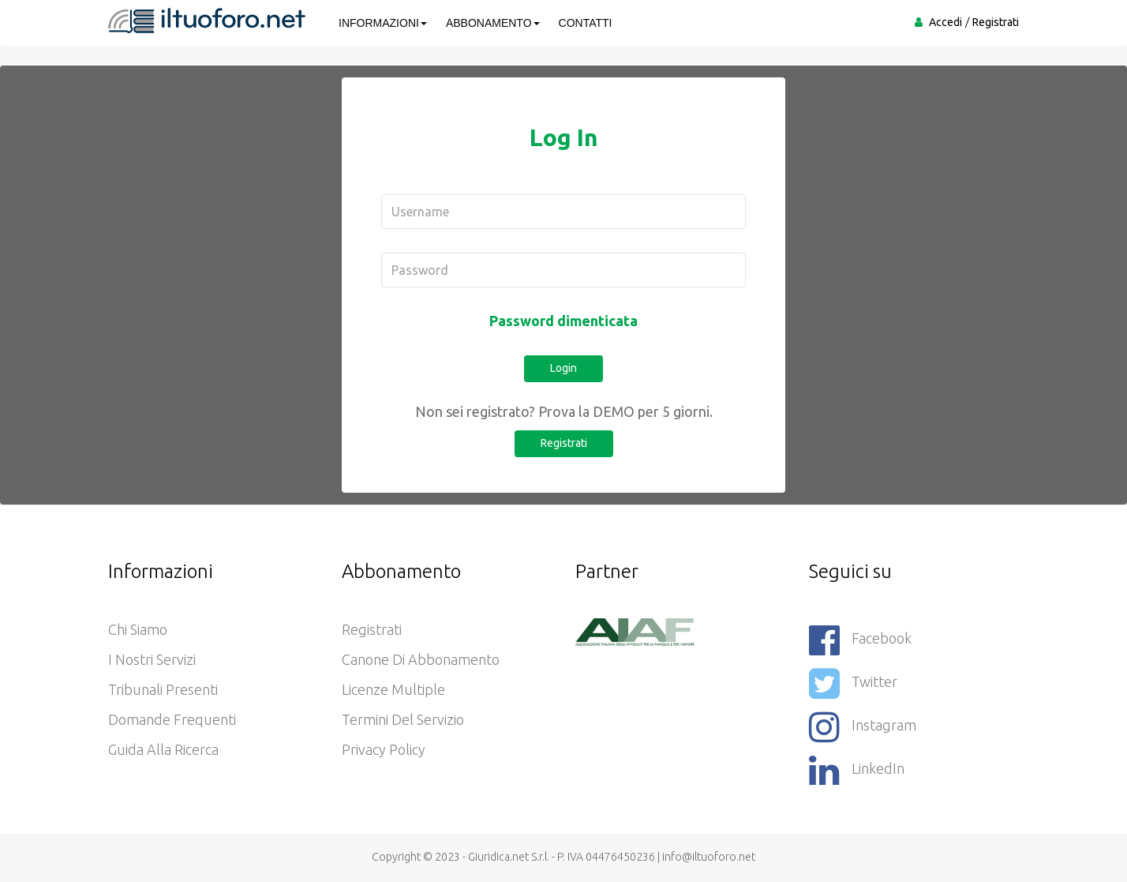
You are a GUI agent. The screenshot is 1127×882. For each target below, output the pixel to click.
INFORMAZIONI (383, 23)
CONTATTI (585, 23)
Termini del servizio (403, 719)
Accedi (945, 22)
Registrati (995, 22)
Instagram (862, 727)
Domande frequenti (172, 719)
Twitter (853, 683)
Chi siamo (137, 629)
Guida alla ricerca (163, 749)
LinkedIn (856, 770)
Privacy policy (383, 749)
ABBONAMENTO (493, 23)
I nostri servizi (152, 659)
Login (563, 368)
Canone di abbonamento (421, 659)
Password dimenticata (563, 320)
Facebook (860, 640)
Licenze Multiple (393, 689)
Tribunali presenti (163, 689)
